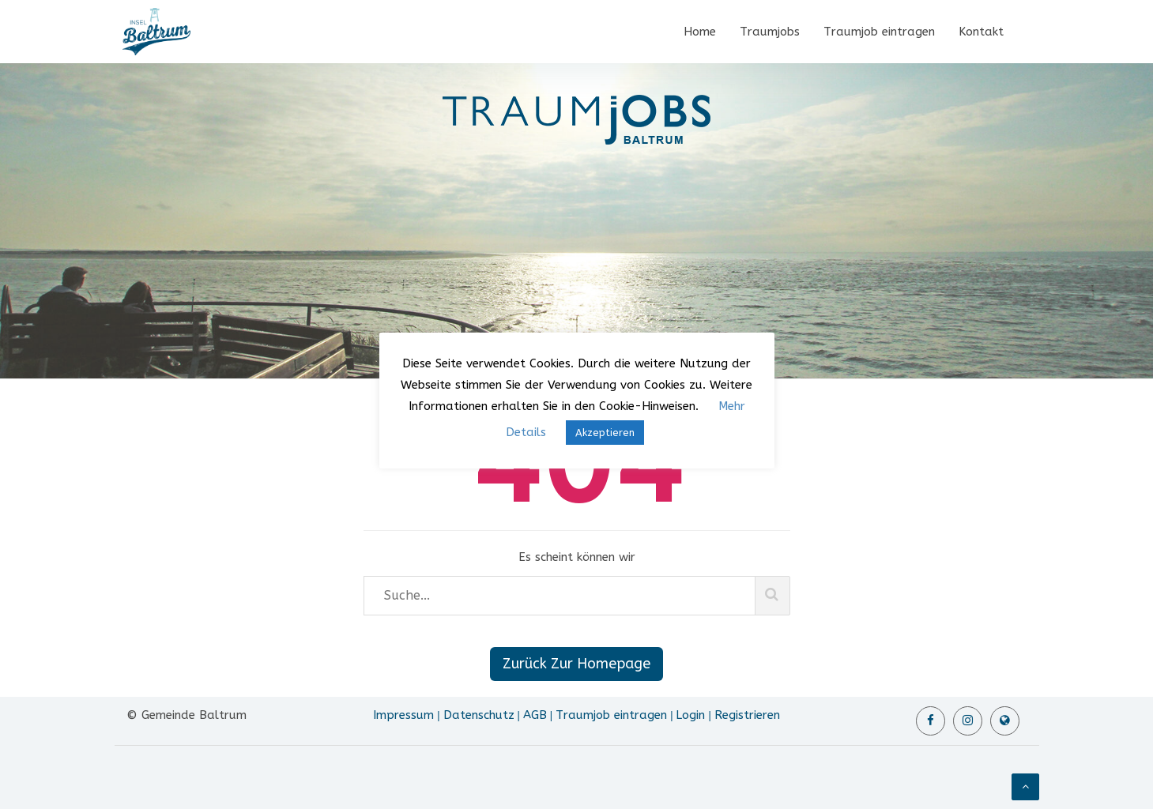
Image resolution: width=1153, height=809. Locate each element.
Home (700, 31)
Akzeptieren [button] (605, 432)
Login (690, 715)
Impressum (403, 715)
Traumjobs (770, 31)
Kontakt (981, 31)
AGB (535, 715)
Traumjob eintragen (879, 31)
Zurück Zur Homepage (576, 663)
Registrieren (747, 715)
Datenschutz (478, 715)
